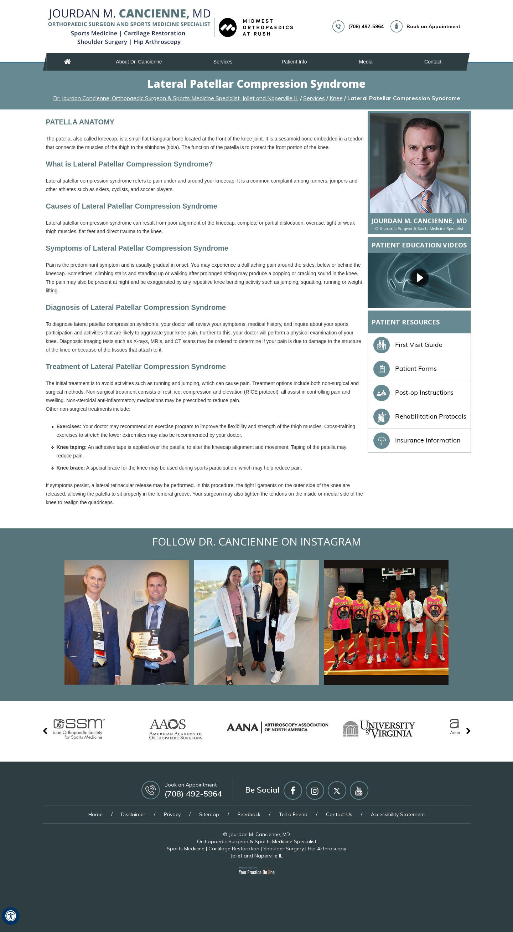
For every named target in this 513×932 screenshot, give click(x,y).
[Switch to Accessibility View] (11, 916)
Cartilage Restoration (233, 848)
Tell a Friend (293, 814)
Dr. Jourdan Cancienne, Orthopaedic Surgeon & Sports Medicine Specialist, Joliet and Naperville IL (176, 98)
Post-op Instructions (413, 392)
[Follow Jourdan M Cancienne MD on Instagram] (314, 790)
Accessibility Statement (398, 814)
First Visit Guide (407, 344)
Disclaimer (133, 814)
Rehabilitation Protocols (419, 416)
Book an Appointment (433, 26)
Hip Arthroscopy (327, 848)
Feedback (249, 814)
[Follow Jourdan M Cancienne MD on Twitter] (337, 790)
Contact (432, 62)
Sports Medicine (185, 848)
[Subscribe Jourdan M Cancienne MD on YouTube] (359, 790)
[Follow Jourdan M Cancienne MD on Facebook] (292, 790)
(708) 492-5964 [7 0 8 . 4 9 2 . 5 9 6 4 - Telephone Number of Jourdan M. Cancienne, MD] (366, 26)
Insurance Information (416, 440)
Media (365, 62)
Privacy (172, 814)
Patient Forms (405, 368)
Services (223, 62)
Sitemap (209, 814)
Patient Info (294, 62)
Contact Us (339, 814)
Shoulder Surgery (283, 848)
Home (68, 62)
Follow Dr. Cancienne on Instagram (256, 541)
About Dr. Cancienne (139, 62)
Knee (336, 98)
